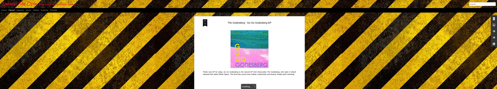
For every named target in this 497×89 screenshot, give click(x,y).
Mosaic (28, 10)
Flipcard (12, 10)
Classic (4, 10)
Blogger (261, 87)
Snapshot (44, 10)
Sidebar (36, 10)
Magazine (20, 10)
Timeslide (53, 10)
